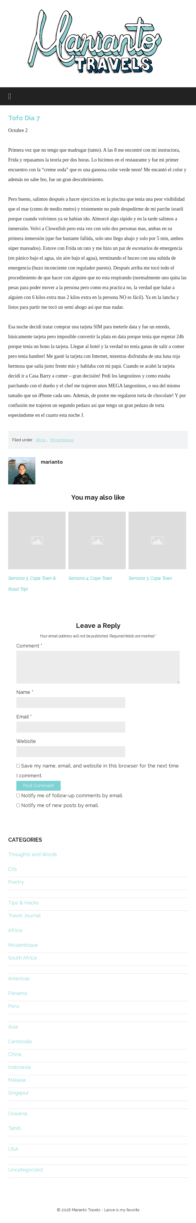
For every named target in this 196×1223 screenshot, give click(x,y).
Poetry (16, 882)
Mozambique (62, 440)
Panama (17, 993)
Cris (12, 869)
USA (13, 1149)
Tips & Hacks (23, 903)
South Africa (22, 958)
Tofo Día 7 (24, 118)
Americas (19, 978)
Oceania (17, 1113)
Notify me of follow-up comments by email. (72, 795)
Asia (13, 1027)
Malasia (17, 1080)
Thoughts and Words (32, 854)
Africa (40, 440)
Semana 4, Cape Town (90, 578)
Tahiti (14, 1128)
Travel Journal (24, 915)
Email (24, 717)
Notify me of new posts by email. (60, 805)
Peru (13, 1006)
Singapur (18, 1093)
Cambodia (20, 1041)
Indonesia (19, 1067)
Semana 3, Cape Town (150, 578)
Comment (29, 646)
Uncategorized (25, 1170)
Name (24, 692)
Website (26, 741)
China (14, 1054)
